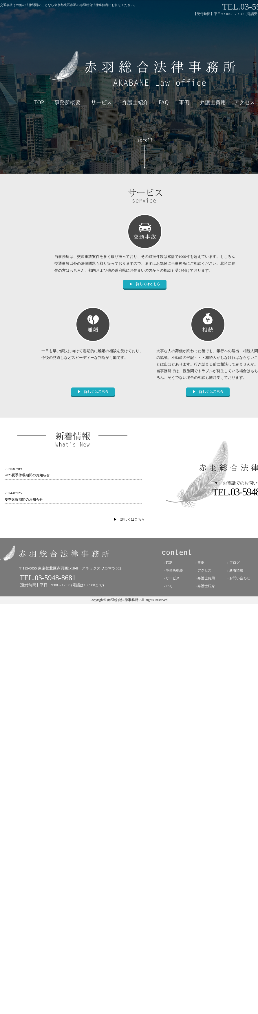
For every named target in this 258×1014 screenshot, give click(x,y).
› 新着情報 (235, 570)
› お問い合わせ (238, 578)
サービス (101, 102)
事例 (184, 102)
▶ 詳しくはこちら (129, 519)
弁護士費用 (213, 102)
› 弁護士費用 (205, 578)
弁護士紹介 (135, 102)
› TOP (168, 563)
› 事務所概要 (173, 570)
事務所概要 (67, 102)
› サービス (172, 578)
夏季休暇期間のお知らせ (24, 499)
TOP (39, 102)
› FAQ (168, 586)
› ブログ (233, 563)
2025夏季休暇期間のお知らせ (27, 475)
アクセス (244, 102)
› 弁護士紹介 (205, 586)
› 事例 (199, 563)
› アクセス (203, 570)
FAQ (164, 102)
